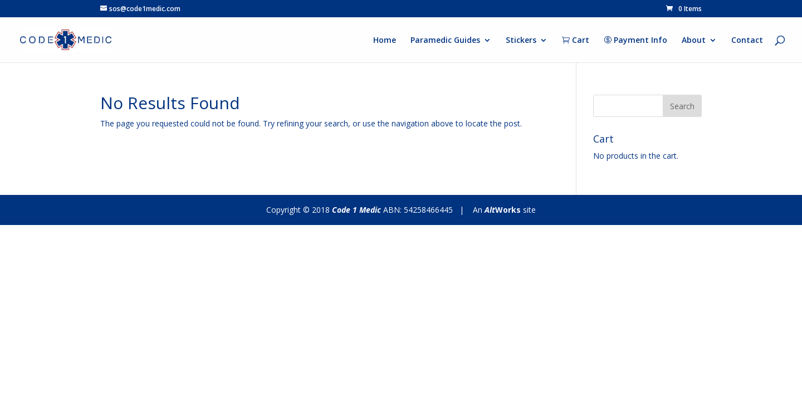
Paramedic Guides (445, 40)
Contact (747, 40)
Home (384, 40)
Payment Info (635, 40)
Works (503, 209)
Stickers (521, 40)
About (694, 40)
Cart (575, 40)
